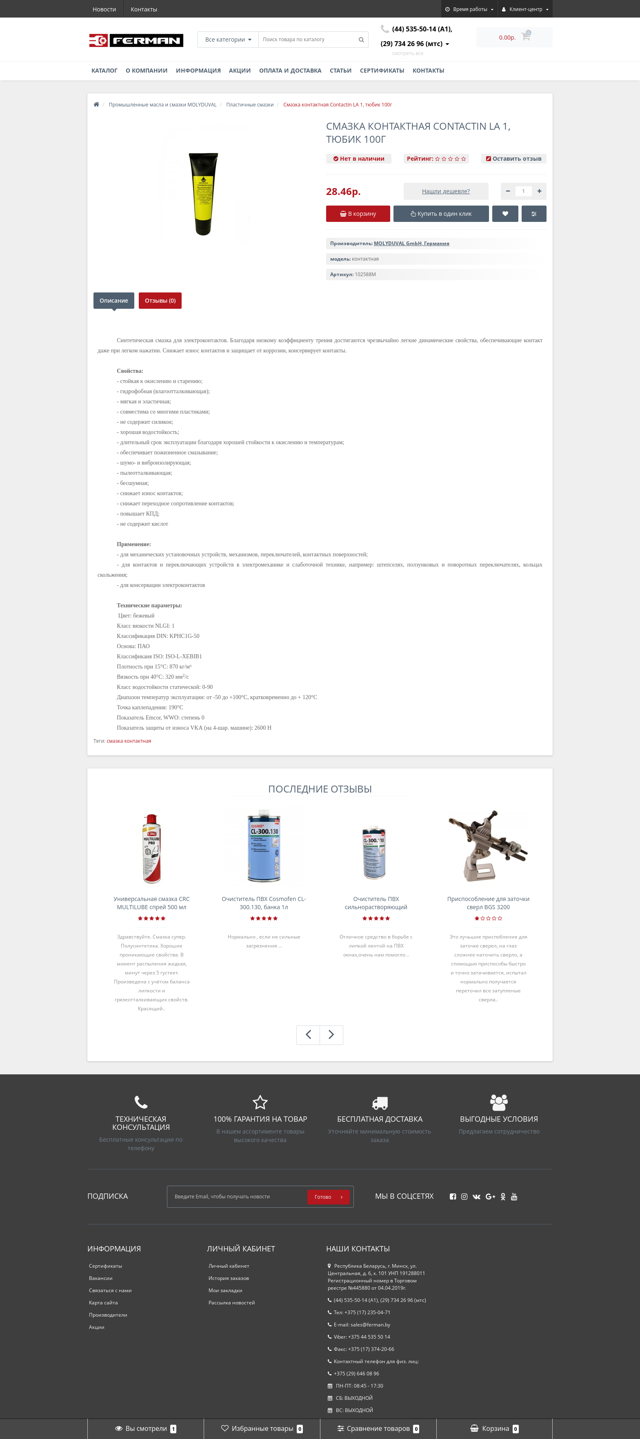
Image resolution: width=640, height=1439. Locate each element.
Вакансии (101, 1278)
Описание (114, 300)
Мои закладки (225, 1290)
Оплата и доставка (290, 70)
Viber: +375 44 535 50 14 (359, 1336)
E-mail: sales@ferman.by (359, 1324)
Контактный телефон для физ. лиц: (373, 1361)
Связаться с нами (110, 1290)
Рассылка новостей (232, 1302)
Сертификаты (382, 70)
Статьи (341, 70)
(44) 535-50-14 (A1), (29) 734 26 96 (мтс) (377, 1300)
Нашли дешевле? (446, 191)
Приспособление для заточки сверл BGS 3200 (488, 903)
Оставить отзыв (517, 158)
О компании (147, 70)
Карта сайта (103, 1302)
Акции (240, 70)
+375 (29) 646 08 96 (353, 1373)
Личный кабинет (229, 1265)
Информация (198, 70)
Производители (108, 1314)
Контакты (144, 9)
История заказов (229, 1278)
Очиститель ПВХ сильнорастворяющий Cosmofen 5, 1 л (376, 903)
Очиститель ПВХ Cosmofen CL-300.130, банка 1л (264, 903)
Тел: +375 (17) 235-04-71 (359, 1312)
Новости (104, 9)
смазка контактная (129, 740)
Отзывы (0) (162, 300)
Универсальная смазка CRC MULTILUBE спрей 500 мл (151, 903)
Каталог (104, 70)
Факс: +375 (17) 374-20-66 (361, 1349)
